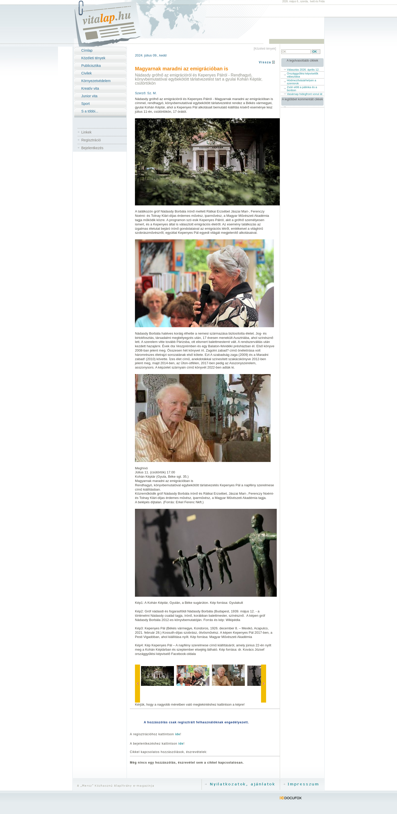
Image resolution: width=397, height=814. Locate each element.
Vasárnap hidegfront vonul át (304, 93)
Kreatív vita (90, 88)
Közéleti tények (93, 58)
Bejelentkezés (92, 148)
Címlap (86, 50)
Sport (85, 104)
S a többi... (89, 111)
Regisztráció (91, 140)
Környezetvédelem (96, 81)
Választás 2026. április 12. (303, 69)
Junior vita (89, 96)
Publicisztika (91, 66)
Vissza (265, 62)
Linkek (86, 132)
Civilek (86, 73)
